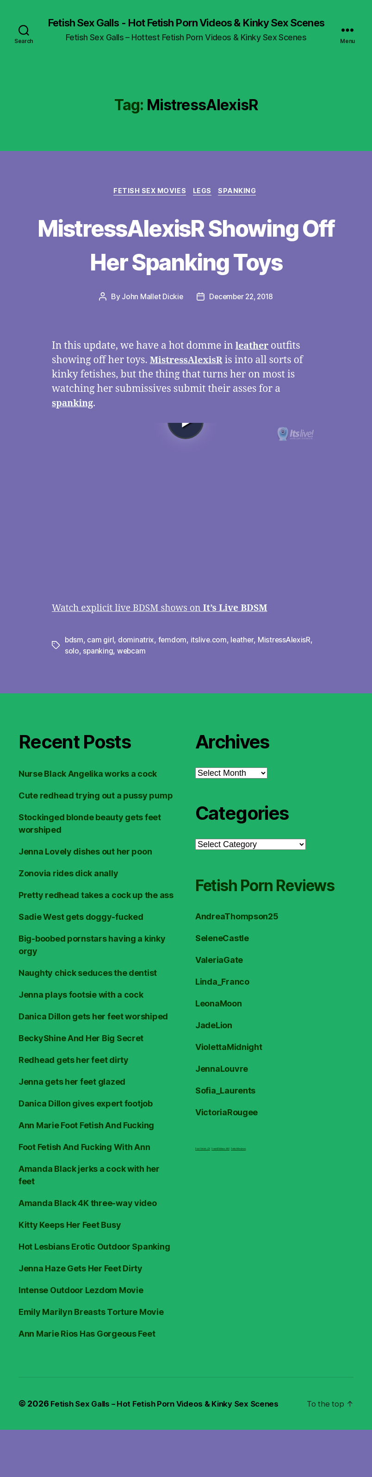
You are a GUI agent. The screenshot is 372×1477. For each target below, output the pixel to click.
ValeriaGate (219, 1030)
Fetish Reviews (238, 1219)
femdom (172, 686)
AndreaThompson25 (237, 987)
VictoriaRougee (226, 1183)
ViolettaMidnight (228, 1117)
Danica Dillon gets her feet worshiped (93, 1063)
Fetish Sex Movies (148, 204)
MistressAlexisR (286, 686)
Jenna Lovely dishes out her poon (85, 899)
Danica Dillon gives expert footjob (86, 1151)
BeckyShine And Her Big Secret (81, 1085)
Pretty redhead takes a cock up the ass (96, 942)
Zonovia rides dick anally (68, 920)
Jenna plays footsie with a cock (81, 1042)
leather (243, 686)
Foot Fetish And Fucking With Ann (84, 1194)
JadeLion (213, 1095)
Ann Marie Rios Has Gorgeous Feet (87, 1381)
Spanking (242, 204)
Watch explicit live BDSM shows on (168, 655)
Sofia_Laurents (225, 1161)
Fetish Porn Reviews (242, 943)
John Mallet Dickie (150, 343)
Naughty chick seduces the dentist (88, 1020)
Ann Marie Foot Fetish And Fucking (86, 1172)
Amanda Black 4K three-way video (88, 1250)
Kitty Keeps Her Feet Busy (70, 1272)
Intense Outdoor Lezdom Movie (81, 1337)
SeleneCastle (222, 1008)
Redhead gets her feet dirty (74, 1107)
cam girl (100, 686)
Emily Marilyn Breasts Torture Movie (91, 1359)
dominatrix (136, 686)
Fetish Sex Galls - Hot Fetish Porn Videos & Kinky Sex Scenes (186, 29)
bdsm (74, 686)
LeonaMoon (218, 1074)
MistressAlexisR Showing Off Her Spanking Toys (186, 273)
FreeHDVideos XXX (220, 1219)
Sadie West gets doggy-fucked (81, 964)
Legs (203, 204)
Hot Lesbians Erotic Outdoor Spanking (94, 1294)
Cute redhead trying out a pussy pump (96, 843)
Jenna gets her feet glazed (72, 1129)
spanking (98, 698)
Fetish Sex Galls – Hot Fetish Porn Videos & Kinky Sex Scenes (170, 1451)
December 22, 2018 (241, 343)
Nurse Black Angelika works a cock (88, 821)
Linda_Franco (222, 1052)
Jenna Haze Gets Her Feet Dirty (81, 1315)
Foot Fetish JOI (202, 1219)
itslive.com (209, 686)
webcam (132, 698)
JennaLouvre (221, 1139)
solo (72, 698)
